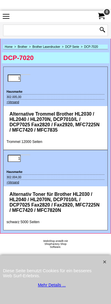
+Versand (13, 102)
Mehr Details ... (52, 285)
